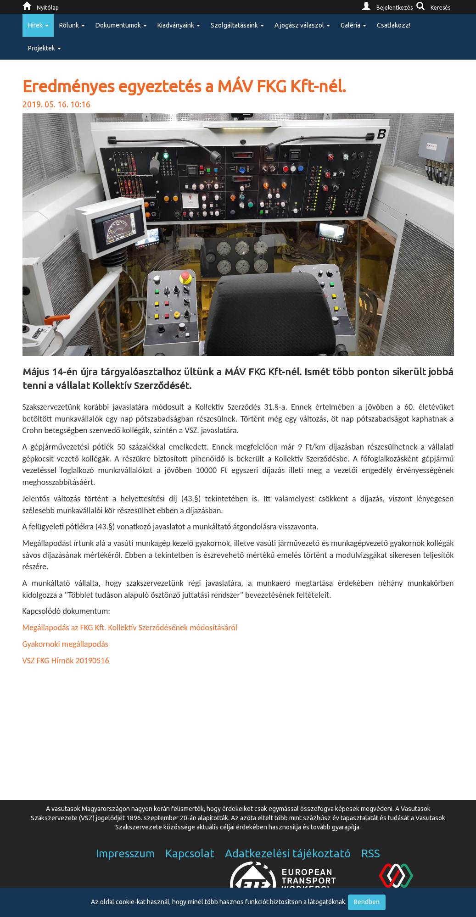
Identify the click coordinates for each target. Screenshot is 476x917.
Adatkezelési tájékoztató (288, 853)
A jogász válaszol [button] (302, 25)
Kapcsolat (189, 853)
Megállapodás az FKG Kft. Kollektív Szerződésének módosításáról (129, 627)
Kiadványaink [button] (178, 25)
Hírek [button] (38, 25)
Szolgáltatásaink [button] (237, 25)
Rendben (367, 902)
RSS (370, 853)
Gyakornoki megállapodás (65, 644)
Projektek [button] (44, 48)
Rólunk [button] (72, 25)
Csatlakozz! (393, 25)
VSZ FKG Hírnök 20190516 (65, 661)
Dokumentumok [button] (121, 25)
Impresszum (125, 853)
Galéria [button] (353, 25)
